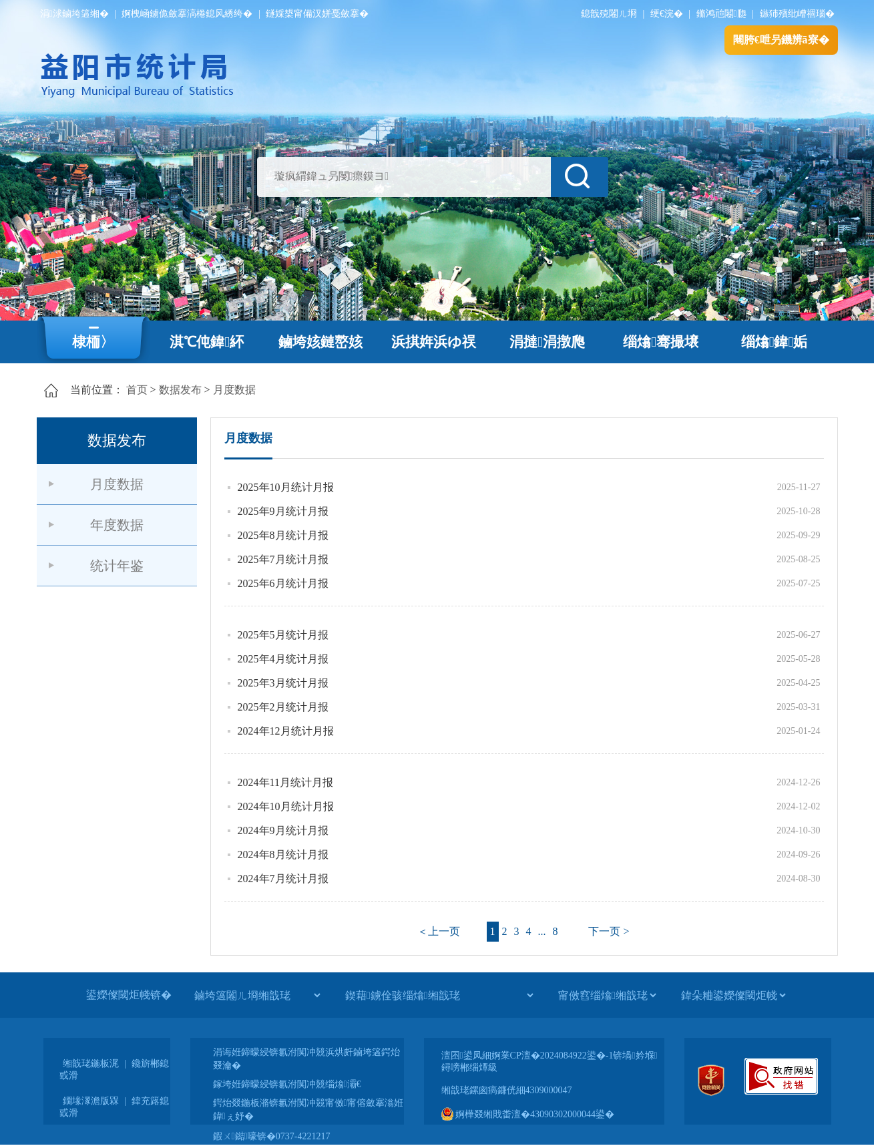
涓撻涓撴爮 (547, 342)
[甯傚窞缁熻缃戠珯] (607, 995)
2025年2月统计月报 (283, 707)
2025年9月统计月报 (283, 511)
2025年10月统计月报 (286, 487)
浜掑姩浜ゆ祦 (433, 342)
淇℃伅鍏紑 (207, 342)
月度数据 (234, 389)
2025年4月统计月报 (283, 658)
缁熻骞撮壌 (660, 342)
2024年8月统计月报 (283, 854)
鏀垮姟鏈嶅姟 (320, 342)
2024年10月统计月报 (286, 806)
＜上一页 (438, 931)
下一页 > (608, 931)
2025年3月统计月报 (283, 683)
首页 (137, 389)
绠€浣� (666, 14)
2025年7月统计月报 (283, 559)
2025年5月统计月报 (283, 634)
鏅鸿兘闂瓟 (721, 14)
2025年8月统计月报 (283, 535)
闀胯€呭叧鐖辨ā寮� (781, 39)
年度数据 (117, 525)
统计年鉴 (117, 565)
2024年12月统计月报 (286, 731)
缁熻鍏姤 (774, 342)
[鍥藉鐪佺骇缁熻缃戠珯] (439, 995)
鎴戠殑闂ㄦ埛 (609, 14)
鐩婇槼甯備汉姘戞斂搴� (317, 14)
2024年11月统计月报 (285, 782)
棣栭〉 (93, 342)
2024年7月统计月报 (283, 878)
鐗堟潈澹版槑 (91, 1101)
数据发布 (180, 389)
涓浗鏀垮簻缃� (74, 14)
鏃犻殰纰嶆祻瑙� (797, 14)
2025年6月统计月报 (283, 583)
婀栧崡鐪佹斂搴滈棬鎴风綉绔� (187, 14)
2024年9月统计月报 (283, 830)
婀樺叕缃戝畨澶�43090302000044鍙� (528, 1114)
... (542, 931)
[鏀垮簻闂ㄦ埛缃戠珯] (257, 995)
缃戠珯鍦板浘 (91, 1064)
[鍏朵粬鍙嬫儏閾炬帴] (733, 995)
